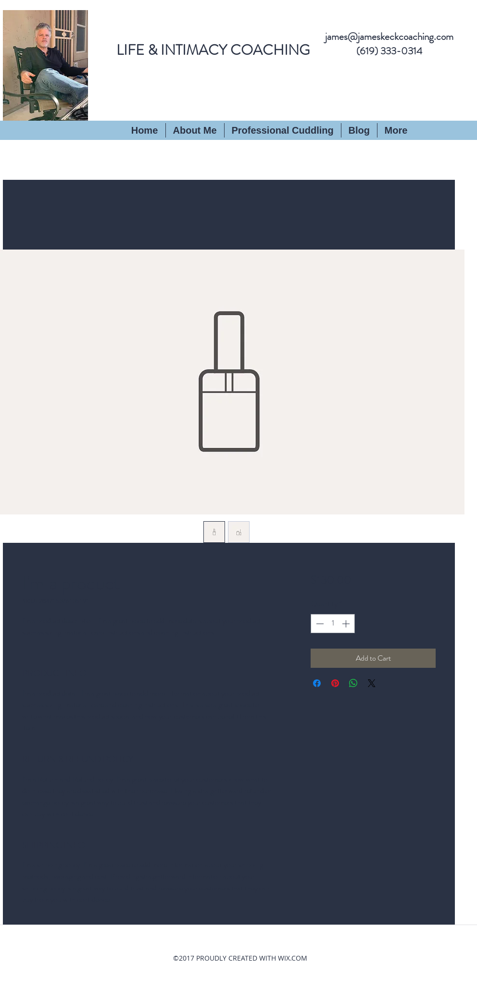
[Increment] (346, 623)
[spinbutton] (333, 623)
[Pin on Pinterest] (335, 683)
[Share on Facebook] (317, 683)
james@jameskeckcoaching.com (389, 36)
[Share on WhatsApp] (353, 683)
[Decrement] (319, 623)
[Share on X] (371, 683)
